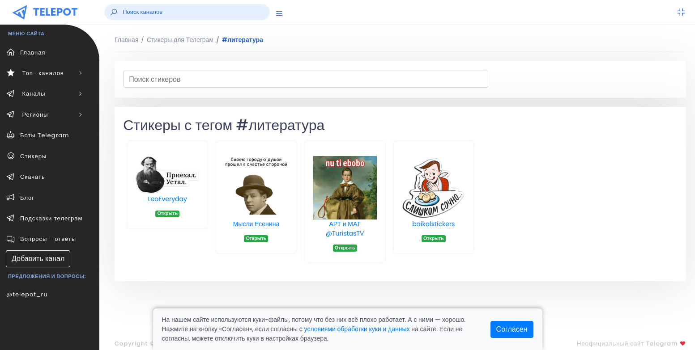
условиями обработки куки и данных (357, 329)
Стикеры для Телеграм (180, 39)
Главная (126, 39)
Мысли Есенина (256, 223)
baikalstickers (433, 223)
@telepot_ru (27, 294)
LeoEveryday (167, 198)
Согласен (512, 329)
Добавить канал (38, 258)
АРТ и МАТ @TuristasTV (345, 228)
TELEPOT (55, 11)
